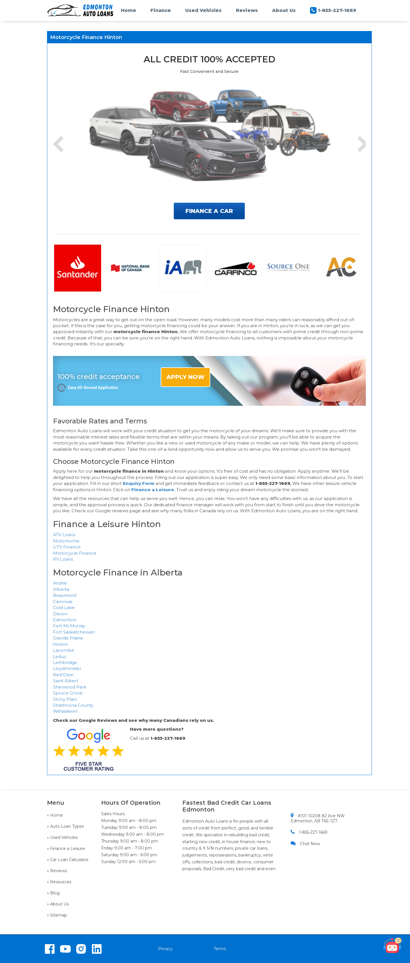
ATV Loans (64, 534)
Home (128, 10)
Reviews (247, 10)
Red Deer (63, 674)
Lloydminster (67, 668)
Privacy (165, 948)
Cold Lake (64, 607)
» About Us (58, 904)
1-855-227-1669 (333, 10)
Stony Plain (65, 699)
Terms (220, 948)
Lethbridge (65, 662)
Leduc (60, 656)
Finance (160, 10)
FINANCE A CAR (209, 211)
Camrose (63, 601)
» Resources (59, 881)
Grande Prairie (68, 638)
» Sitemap (57, 915)
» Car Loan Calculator (68, 859)
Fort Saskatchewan (74, 632)
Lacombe (63, 650)
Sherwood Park (69, 687)
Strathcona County (73, 705)
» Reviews (57, 870)
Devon (60, 613)
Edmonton (64, 619)
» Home (55, 815)
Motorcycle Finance (74, 553)
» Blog (53, 893)
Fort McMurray (69, 625)
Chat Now (305, 843)
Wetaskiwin (65, 711)
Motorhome (66, 541)
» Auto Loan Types (65, 826)
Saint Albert (65, 680)
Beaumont (65, 595)
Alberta (61, 589)
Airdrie (60, 583)
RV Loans (63, 559)
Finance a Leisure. (153, 489)
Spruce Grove (68, 693)
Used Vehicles (203, 10)
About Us (284, 10)
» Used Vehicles (62, 837)
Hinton (60, 644)
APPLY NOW (185, 377)
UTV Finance (67, 547)
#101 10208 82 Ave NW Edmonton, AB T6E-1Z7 (318, 818)
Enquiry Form (138, 483)
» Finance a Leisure (66, 848)
